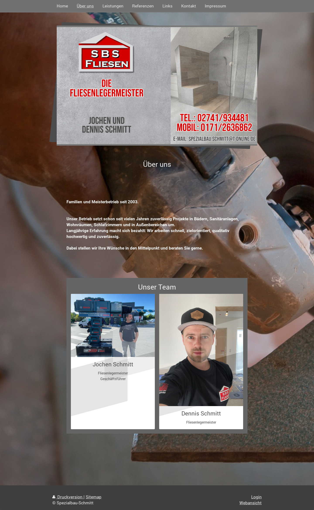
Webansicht (250, 502)
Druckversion (68, 497)
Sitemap (93, 497)
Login (256, 497)
